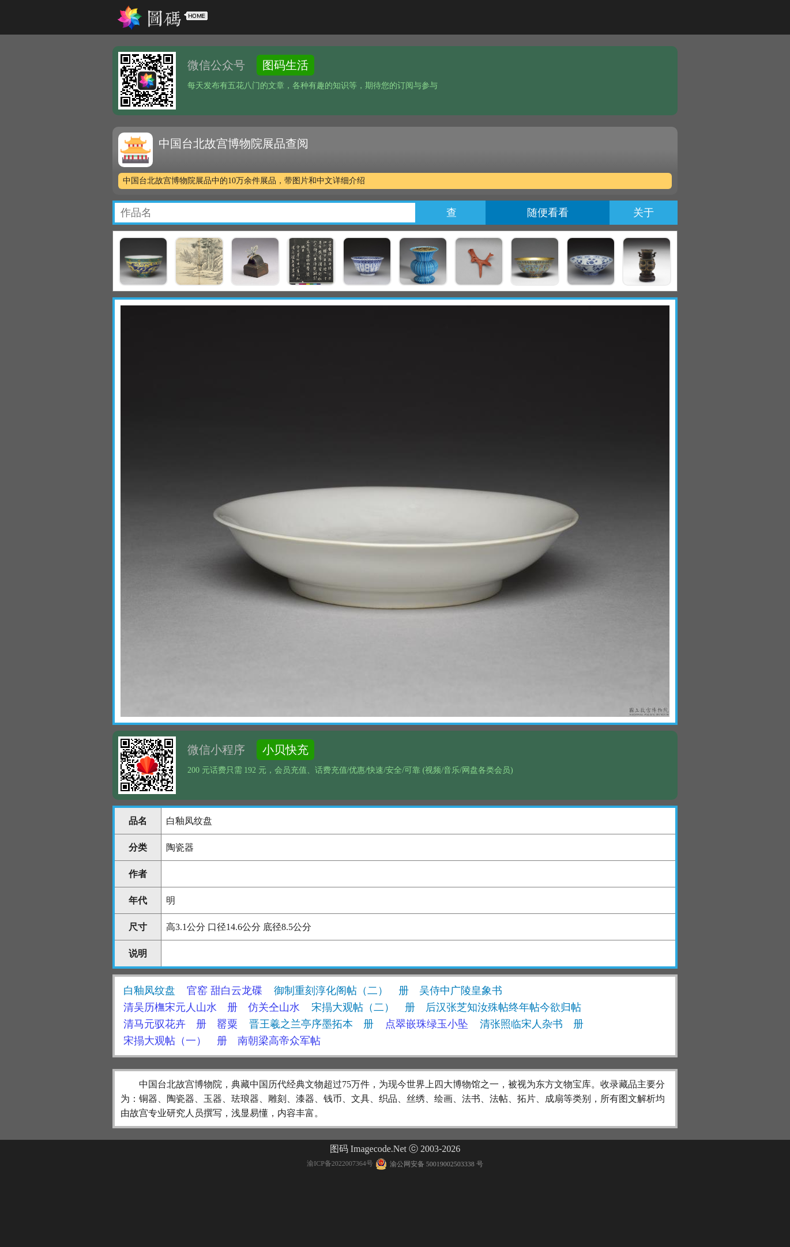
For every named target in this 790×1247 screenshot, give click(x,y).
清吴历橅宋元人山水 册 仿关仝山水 (211, 1007)
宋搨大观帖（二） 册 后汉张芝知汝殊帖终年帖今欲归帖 (446, 1007)
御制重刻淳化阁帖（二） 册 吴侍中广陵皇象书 (388, 990)
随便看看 (548, 212)
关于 (643, 212)
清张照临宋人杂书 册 (532, 1024)
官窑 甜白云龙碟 (224, 990)
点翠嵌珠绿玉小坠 (426, 1024)
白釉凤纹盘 (149, 990)
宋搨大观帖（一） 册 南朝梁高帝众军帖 (222, 1040)
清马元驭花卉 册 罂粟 (180, 1024)
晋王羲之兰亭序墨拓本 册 (311, 1024)
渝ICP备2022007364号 (340, 1164)
